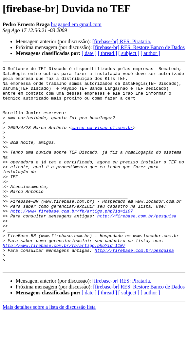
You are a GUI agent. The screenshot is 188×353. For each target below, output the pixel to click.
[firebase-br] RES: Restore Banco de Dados (138, 47)
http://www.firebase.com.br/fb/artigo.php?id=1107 (71, 240)
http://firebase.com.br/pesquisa (137, 246)
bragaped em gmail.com (76, 24)
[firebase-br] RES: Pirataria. (121, 41)
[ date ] (89, 53)
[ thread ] (107, 53)
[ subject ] (128, 53)
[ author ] (150, 53)
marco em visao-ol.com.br (102, 140)
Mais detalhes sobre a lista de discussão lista (49, 347)
